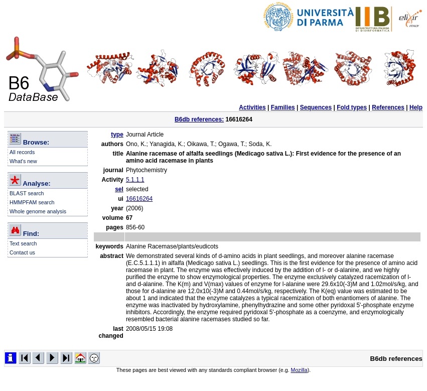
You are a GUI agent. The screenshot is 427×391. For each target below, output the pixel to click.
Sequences (316, 107)
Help (415, 107)
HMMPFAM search (32, 202)
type (117, 134)
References (388, 107)
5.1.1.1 (135, 179)
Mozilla (299, 370)
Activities (252, 107)
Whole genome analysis (38, 211)
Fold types (352, 107)
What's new (23, 161)
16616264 (139, 198)
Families (283, 107)
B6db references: (199, 119)
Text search (23, 243)
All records (22, 152)
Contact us (22, 252)
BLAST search (27, 193)
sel (119, 189)
